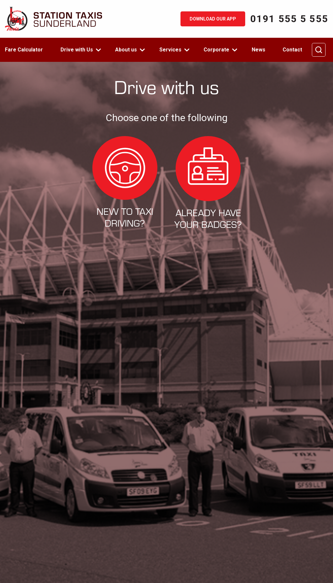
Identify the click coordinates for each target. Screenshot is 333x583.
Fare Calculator (24, 50)
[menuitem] (28, 50)
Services (170, 50)
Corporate (216, 50)
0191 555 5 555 (289, 19)
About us (126, 50)
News (258, 50)
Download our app (213, 18)
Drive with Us (76, 50)
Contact (292, 50)
